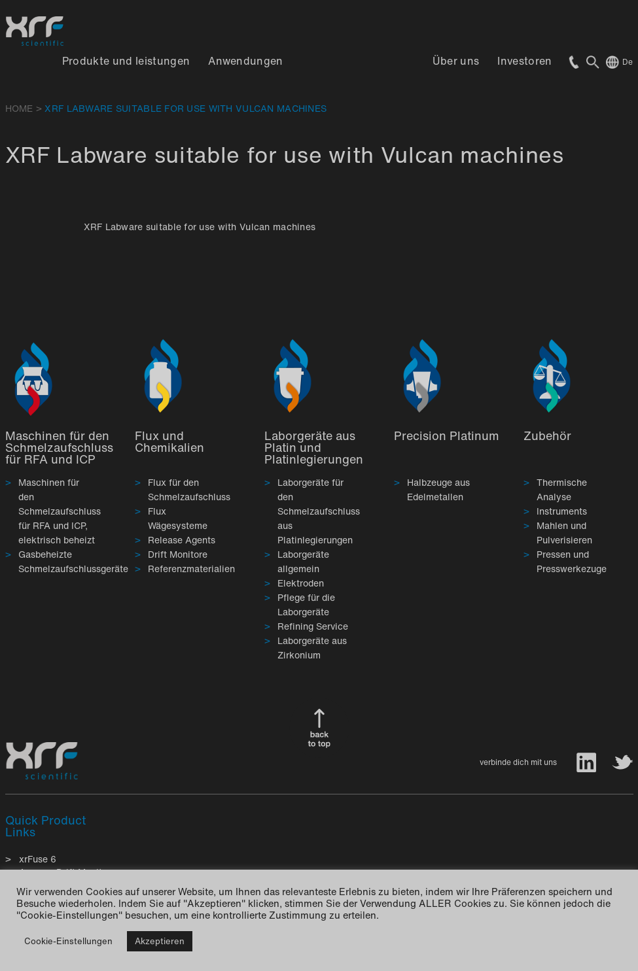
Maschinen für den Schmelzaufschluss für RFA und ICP (59, 447)
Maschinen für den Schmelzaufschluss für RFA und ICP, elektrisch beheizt (59, 511)
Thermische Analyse (562, 489)
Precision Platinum (446, 435)
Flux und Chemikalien (169, 441)
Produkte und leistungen (126, 61)
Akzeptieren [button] (160, 941)
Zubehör (547, 435)
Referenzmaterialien (191, 568)
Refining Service (312, 626)
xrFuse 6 (37, 859)
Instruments (562, 511)
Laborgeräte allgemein (303, 561)
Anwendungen (245, 61)
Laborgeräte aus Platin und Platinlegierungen (313, 447)
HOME (19, 108)
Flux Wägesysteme (177, 518)
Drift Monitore (177, 554)
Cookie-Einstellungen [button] (68, 941)
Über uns (456, 61)
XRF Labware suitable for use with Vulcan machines (200, 226)
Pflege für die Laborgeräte (306, 604)
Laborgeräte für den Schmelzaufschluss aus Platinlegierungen (318, 511)
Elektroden (300, 583)
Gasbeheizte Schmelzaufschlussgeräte (73, 561)
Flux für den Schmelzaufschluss (189, 489)
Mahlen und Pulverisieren (564, 533)
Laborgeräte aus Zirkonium (312, 648)
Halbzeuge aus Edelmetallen (438, 489)
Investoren (524, 61)
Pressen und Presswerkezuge (572, 561)
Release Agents (181, 540)
